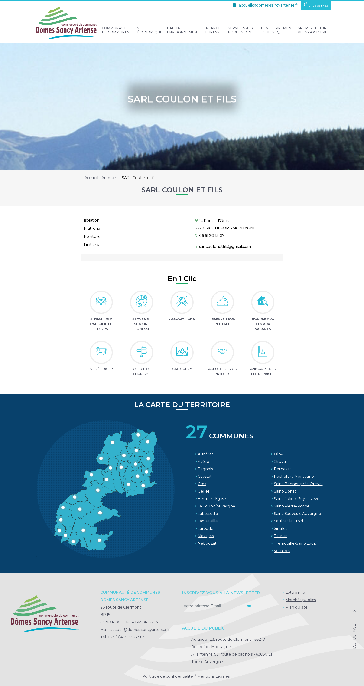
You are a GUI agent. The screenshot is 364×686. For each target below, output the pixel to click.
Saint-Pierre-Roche (291, 506)
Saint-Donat (285, 491)
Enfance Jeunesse (213, 30)
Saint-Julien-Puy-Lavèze (296, 499)
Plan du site (297, 607)
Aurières (205, 454)
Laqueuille (208, 521)
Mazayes (206, 536)
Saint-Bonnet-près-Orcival (298, 484)
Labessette (208, 513)
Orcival (280, 461)
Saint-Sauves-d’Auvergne (297, 513)
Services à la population (241, 30)
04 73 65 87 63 (315, 5)
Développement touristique (277, 30)
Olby (278, 454)
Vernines (282, 551)
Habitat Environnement (183, 30)
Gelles (203, 491)
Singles (280, 528)
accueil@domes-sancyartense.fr (264, 5)
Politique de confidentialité (167, 676)
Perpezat (282, 469)
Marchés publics (301, 600)
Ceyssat (205, 476)
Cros (202, 484)
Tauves (280, 536)
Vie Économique (149, 30)
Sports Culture (313, 30)
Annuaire (110, 178)
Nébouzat (207, 543)
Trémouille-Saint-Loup (295, 543)
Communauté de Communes (115, 30)
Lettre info (295, 592)
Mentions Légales (213, 676)
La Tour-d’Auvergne (216, 506)
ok (249, 606)
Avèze (203, 461)
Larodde (205, 528)
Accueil (91, 178)
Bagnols (205, 469)
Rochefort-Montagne (294, 476)
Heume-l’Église (212, 499)
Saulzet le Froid (288, 521)
